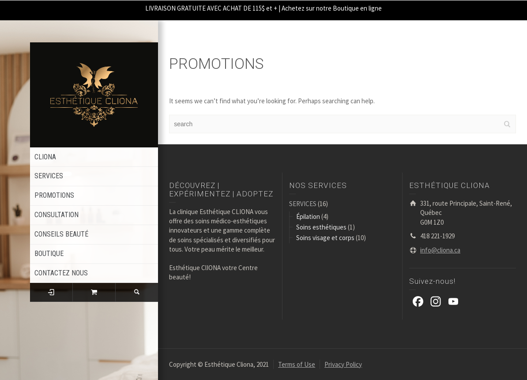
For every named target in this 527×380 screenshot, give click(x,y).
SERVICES (48, 176)
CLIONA (45, 157)
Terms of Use (296, 364)
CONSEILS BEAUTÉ (61, 234)
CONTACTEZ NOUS (61, 273)
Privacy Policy (343, 364)
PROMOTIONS (54, 195)
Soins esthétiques (321, 227)
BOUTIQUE (49, 253)
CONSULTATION (56, 215)
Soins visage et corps (325, 237)
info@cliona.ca (440, 250)
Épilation (308, 216)
